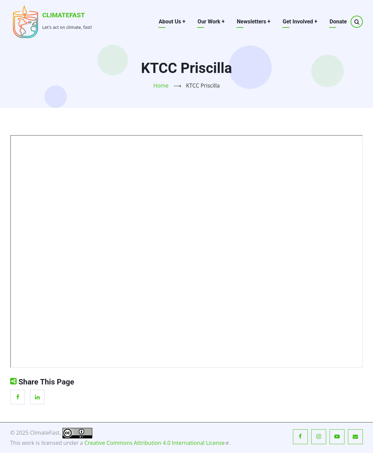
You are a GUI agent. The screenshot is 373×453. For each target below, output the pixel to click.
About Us (172, 21)
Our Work (211, 21)
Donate (338, 21)
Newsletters (254, 21)
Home (161, 85)
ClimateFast (63, 15)
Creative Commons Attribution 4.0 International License (157, 443)
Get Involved (300, 21)
